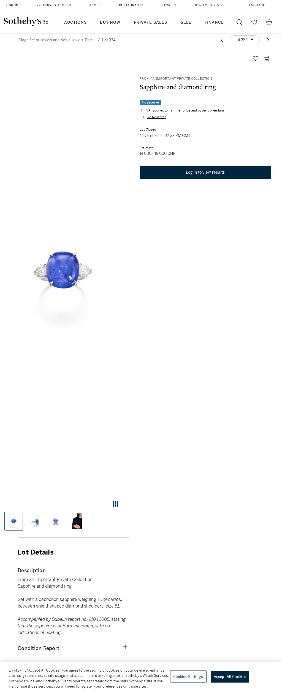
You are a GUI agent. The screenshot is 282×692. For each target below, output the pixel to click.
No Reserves (156, 117)
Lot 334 (108, 40)
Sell (186, 22)
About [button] (95, 5)
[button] (64, 271)
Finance (214, 22)
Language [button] (256, 5)
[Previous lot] (221, 39)
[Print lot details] (266, 58)
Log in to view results (205, 172)
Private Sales (150, 22)
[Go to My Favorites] (254, 22)
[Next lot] (267, 39)
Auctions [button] (75, 22)
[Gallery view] (115, 504)
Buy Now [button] (110, 22)
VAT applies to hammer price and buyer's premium (185, 110)
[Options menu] (245, 39)
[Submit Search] (239, 22)
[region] (141, 677)
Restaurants (131, 5)
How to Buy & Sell (211, 5)
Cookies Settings (188, 676)
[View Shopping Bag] (269, 22)
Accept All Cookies (230, 676)
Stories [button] (168, 5)
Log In (12, 5)
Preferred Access (53, 5)
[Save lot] (255, 58)
